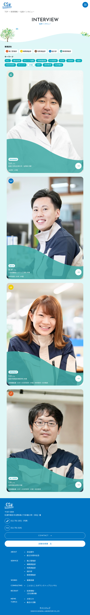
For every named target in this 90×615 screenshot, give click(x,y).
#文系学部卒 (10, 65)
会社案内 (30, 552)
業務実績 (30, 580)
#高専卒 (70, 60)
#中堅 (31, 65)
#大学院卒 (52, 60)
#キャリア (21, 65)
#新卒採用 (16, 60)
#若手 (39, 65)
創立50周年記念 (33, 555)
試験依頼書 (43, 543)
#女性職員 (58, 65)
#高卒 (79, 60)
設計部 (54, 51)
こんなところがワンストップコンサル (42, 585)
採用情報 (14, 11)
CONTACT (43, 536)
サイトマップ (45, 608)
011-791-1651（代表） (20, 520)
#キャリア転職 (29, 60)
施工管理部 (13, 51)
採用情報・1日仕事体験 (32, 592)
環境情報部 (67, 51)
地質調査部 (41, 51)
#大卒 (62, 60)
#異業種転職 (41, 60)
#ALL (7, 60)
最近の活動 (31, 602)
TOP (6, 11)
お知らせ (30, 598)
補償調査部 (27, 51)
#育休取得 (47, 65)
